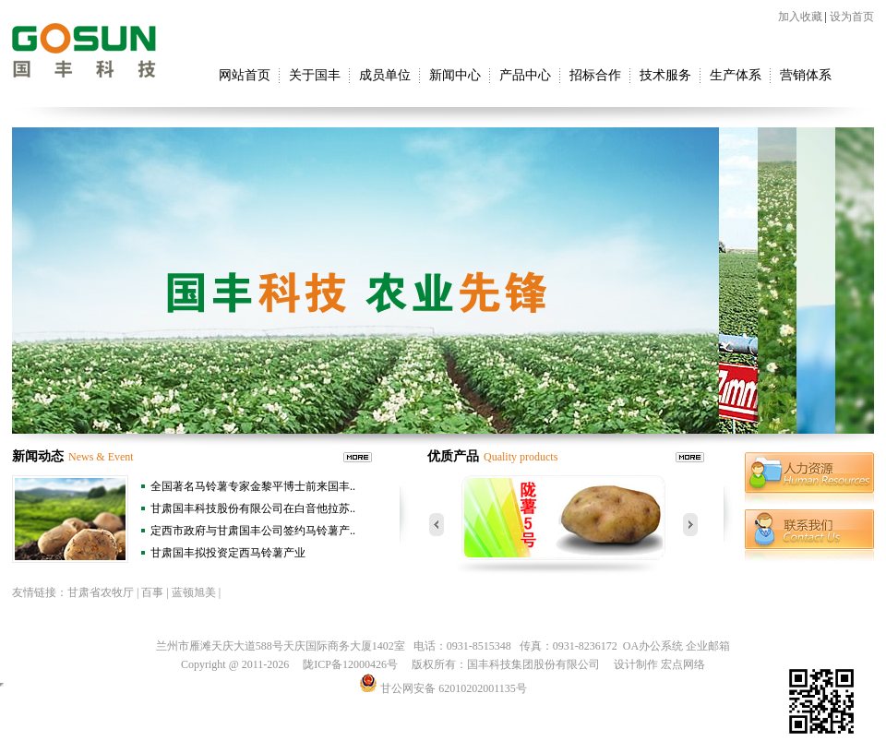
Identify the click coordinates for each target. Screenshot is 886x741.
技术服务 (665, 75)
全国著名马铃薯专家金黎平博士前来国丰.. (252, 486)
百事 (152, 592)
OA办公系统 (653, 645)
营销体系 (806, 75)
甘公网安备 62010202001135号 (443, 688)
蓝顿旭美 (194, 592)
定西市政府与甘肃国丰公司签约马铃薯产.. (252, 530)
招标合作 (595, 75)
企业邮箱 (708, 645)
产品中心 (525, 75)
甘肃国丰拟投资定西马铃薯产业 (227, 552)
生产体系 (735, 75)
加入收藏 (800, 16)
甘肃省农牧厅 (100, 592)
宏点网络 (683, 664)
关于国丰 (315, 75)
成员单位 (385, 75)
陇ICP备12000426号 (350, 664)
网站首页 (244, 75)
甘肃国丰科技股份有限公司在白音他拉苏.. (252, 508)
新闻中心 (455, 75)
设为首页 (852, 16)
